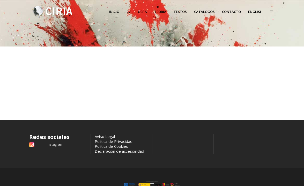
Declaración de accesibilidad (119, 151)
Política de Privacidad (113, 141)
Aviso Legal (105, 136)
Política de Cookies (111, 146)
